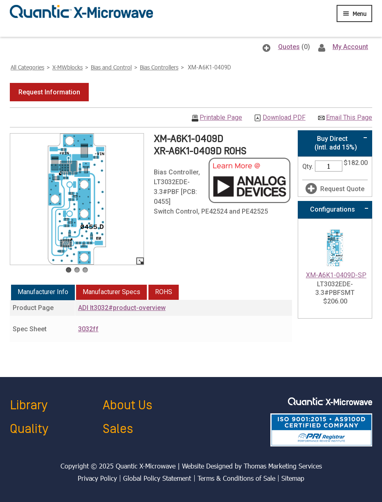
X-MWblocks (67, 67)
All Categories (27, 67)
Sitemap (292, 478)
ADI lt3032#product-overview (122, 308)
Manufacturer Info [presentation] (43, 292)
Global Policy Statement (157, 478)
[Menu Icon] (354, 13)
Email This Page (349, 117)
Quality (29, 429)
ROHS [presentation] (163, 292)
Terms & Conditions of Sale (236, 478)
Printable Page (221, 117)
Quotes (289, 47)
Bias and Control (111, 67)
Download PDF (284, 117)
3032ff (88, 329)
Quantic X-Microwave (145, 466)
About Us (127, 405)
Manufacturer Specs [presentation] (111, 292)
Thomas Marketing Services (283, 466)
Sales (118, 429)
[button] (49, 92)
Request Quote (342, 189)
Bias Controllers (159, 67)
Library (28, 405)
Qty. (307, 166)
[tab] (43, 292)
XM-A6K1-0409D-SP (336, 275)
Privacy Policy (97, 478)
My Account (350, 47)
